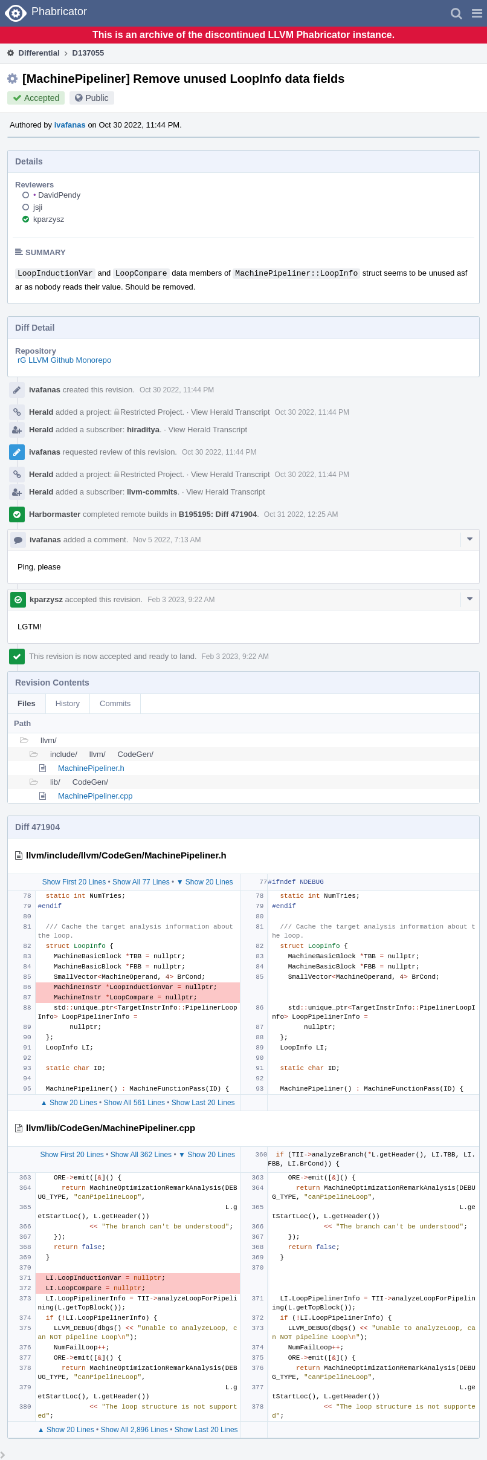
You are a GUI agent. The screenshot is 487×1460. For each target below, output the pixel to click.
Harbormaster (54, 514)
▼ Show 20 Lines (204, 882)
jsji (37, 207)
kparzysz (48, 219)
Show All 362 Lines (141, 1154)
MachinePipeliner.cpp (95, 795)
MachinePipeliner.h (91, 768)
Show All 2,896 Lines (134, 1430)
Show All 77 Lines (141, 882)
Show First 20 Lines (74, 882)
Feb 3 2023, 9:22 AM (180, 599)
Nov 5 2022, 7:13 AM (167, 540)
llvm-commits (152, 491)
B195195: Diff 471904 (218, 514)
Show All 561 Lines (134, 1102)
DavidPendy (56, 195)
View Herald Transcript (230, 412)
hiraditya (143, 429)
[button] (477, 13)
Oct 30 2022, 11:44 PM (177, 390)
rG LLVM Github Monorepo (64, 360)
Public (96, 98)
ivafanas (70, 124)
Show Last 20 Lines (203, 1102)
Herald (41, 412)
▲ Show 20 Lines (68, 1102)
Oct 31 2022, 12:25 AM (301, 514)
